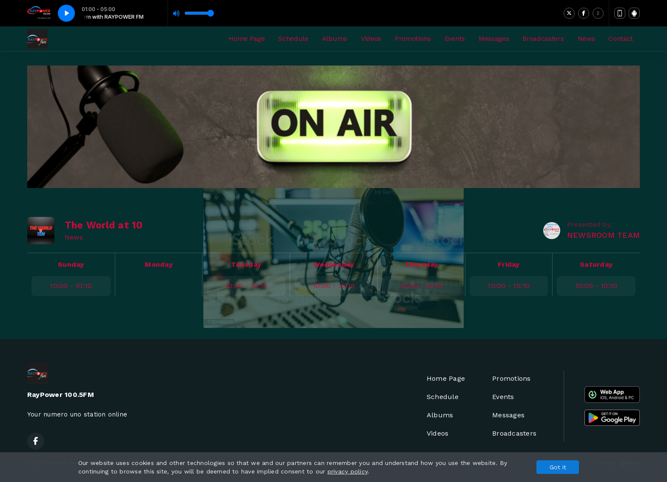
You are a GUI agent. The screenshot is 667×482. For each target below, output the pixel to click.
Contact (620, 38)
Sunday (71, 264)
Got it (558, 467)
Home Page (246, 38)
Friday (508, 264)
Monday (158, 264)
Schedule (293, 38)
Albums (334, 38)
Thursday (421, 264)
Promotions (413, 38)
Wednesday (333, 264)
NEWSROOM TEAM (603, 235)
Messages (494, 38)
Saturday (596, 264)
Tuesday (246, 264)
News (586, 38)
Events (455, 38)
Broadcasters (543, 38)
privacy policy (348, 471)
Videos (371, 38)
